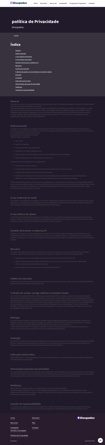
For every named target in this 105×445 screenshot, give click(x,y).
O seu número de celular (23, 59)
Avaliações (63, 3)
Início (36, 3)
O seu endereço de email (23, 56)
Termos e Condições (18, 430)
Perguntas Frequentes (78, 3)
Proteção (18, 78)
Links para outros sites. (23, 81)
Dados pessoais (20, 53)
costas (16, 35)
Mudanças (18, 87)
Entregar (18, 75)
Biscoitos (18, 66)
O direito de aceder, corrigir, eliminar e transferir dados (33, 72)
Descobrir (43, 3)
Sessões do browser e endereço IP (27, 62)
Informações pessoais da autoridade (27, 84)
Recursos (53, 3)
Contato (92, 3)
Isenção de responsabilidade (24, 90)
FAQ (33, 422)
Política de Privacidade (19, 435)
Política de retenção (22, 69)
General (18, 50)
